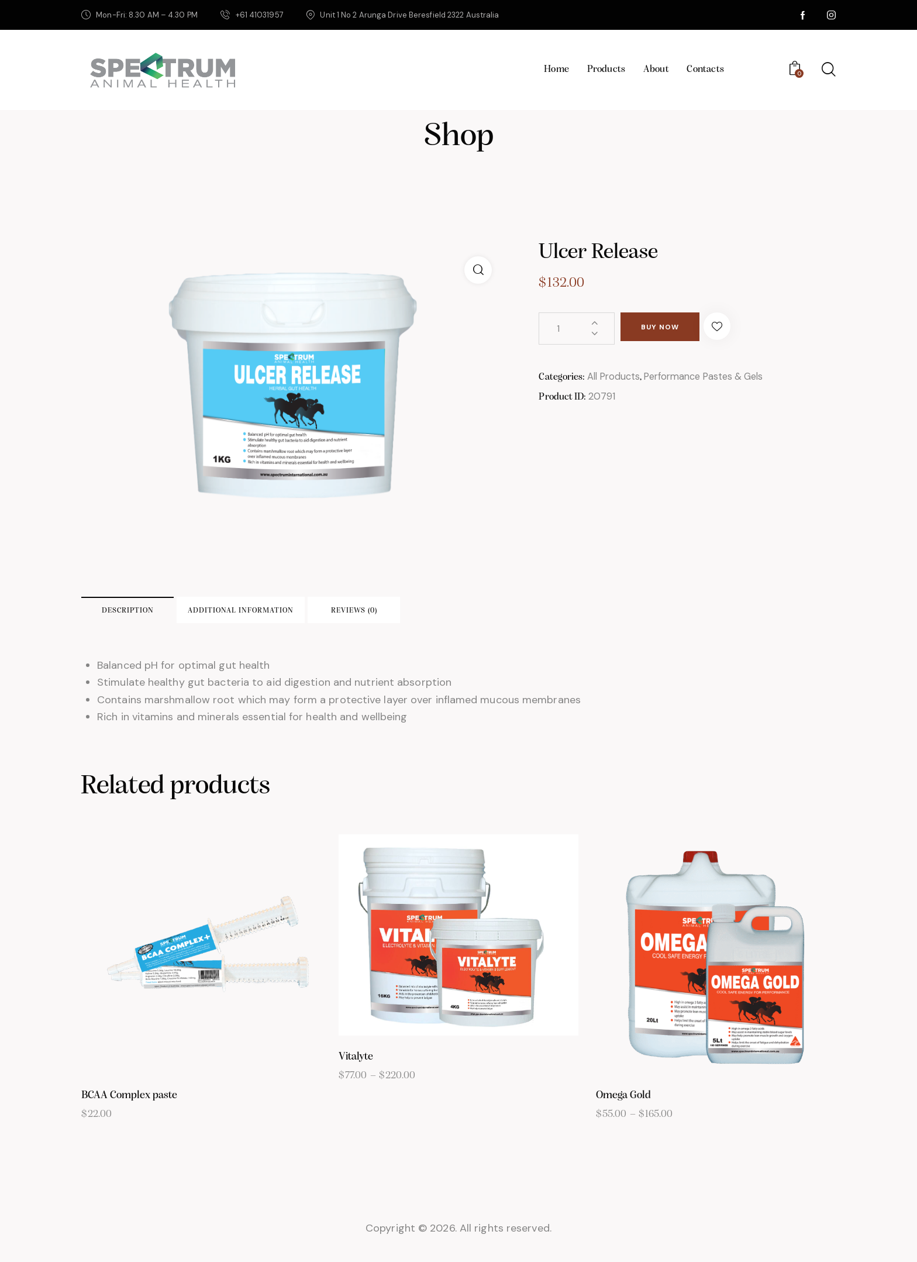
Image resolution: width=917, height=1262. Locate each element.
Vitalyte (356, 1066)
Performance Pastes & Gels (711, 376)
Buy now (672, 328)
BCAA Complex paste (129, 1104)
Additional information (325, 614)
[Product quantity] (577, 328)
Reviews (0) (488, 614)
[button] (745, 328)
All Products (615, 376)
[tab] (161, 614)
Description (162, 614)
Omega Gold (623, 1104)
